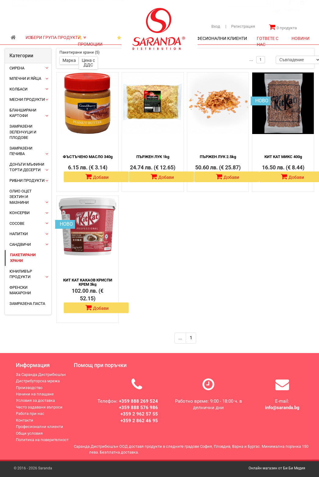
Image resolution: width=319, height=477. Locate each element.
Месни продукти (27, 99)
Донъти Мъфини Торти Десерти (26, 167)
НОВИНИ (301, 38)
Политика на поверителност (42, 444)
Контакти (19, 11)
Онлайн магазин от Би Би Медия (277, 468)
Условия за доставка (35, 404)
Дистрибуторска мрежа (81, 6)
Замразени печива (20, 151)
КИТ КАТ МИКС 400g (283, 156)
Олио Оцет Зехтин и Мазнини (20, 197)
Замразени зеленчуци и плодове (22, 132)
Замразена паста (27, 303)
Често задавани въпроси (39, 411)
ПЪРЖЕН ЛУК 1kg (152, 156)
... (180, 338)
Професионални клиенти (39, 431)
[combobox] (292, 16)
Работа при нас (30, 417)
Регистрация (240, 26)
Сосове (16, 223)
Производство (119, 6)
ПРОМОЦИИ (90, 39)
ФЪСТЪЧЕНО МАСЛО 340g (88, 156)
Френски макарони (20, 290)
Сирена (16, 68)
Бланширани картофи (22, 113)
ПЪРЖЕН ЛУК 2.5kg (218, 156)
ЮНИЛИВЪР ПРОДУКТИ (20, 274)
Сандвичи (20, 244)
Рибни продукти (27, 180)
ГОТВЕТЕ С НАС (267, 40)
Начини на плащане (35, 398)
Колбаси (18, 89)
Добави (97, 176)
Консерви (19, 212)
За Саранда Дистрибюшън (34, 6)
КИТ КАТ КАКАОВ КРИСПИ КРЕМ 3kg (87, 282)
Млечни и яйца (25, 78)
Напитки (18, 233)
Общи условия (29, 437)
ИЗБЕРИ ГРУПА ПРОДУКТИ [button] (56, 37)
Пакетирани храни (23, 258)
